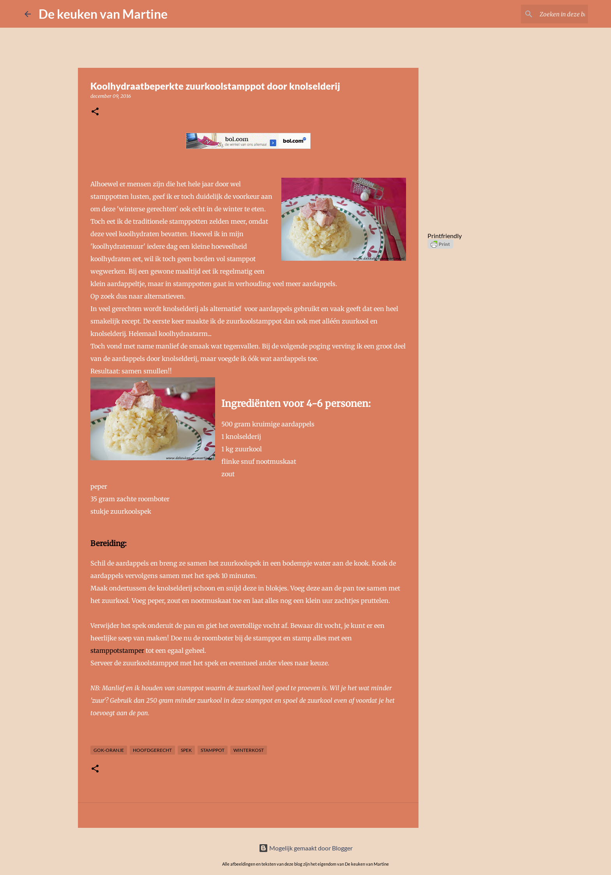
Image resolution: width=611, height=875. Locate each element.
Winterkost (248, 750)
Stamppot (212, 750)
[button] (95, 112)
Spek (186, 750)
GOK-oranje (109, 750)
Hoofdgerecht (152, 750)
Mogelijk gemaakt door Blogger (306, 848)
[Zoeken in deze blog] (547, 14)
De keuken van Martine (103, 13)
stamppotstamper (117, 650)
